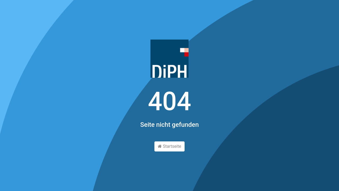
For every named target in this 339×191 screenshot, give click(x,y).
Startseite (169, 146)
